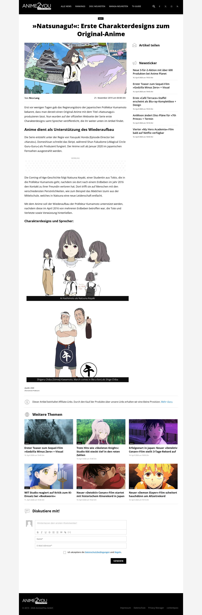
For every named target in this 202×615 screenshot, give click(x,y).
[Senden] (118, 561)
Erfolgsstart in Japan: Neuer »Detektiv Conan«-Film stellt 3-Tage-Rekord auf (153, 449)
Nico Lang (34, 98)
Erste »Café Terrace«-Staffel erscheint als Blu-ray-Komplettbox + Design (154, 101)
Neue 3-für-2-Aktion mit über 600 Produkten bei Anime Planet (153, 71)
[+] (69, 532)
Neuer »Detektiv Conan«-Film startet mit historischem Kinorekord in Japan (100, 494)
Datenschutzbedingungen (97, 552)
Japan (101, 18)
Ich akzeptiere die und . (95, 552)
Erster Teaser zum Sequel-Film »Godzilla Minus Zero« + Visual (151, 85)
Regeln (118, 552)
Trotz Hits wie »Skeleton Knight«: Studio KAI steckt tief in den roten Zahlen (98, 451)
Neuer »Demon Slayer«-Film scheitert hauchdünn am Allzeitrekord (153, 494)
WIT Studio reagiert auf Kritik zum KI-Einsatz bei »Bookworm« (48, 494)
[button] (154, 6)
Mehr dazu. (167, 401)
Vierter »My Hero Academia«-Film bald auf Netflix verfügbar (153, 131)
